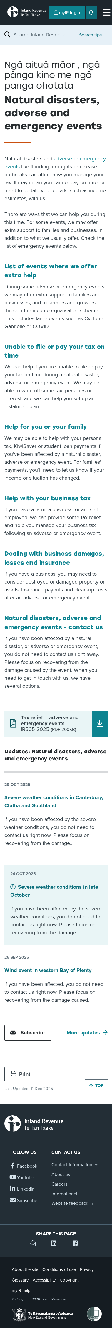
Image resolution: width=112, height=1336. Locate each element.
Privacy (86, 1269)
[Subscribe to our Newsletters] (23, 1200)
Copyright (69, 1280)
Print (20, 1074)
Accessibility (44, 1280)
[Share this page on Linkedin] (56, 1244)
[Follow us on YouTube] (22, 1178)
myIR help (21, 1290)
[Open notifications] (91, 12)
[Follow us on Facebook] (23, 1166)
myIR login (67, 12)
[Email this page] (34, 1244)
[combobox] (43, 35)
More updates (83, 1032)
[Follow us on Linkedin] (22, 1189)
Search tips (90, 35)
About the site (25, 1269)
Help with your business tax (47, 498)
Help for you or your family (45, 426)
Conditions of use (59, 1269)
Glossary (20, 1280)
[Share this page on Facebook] (77, 1244)
